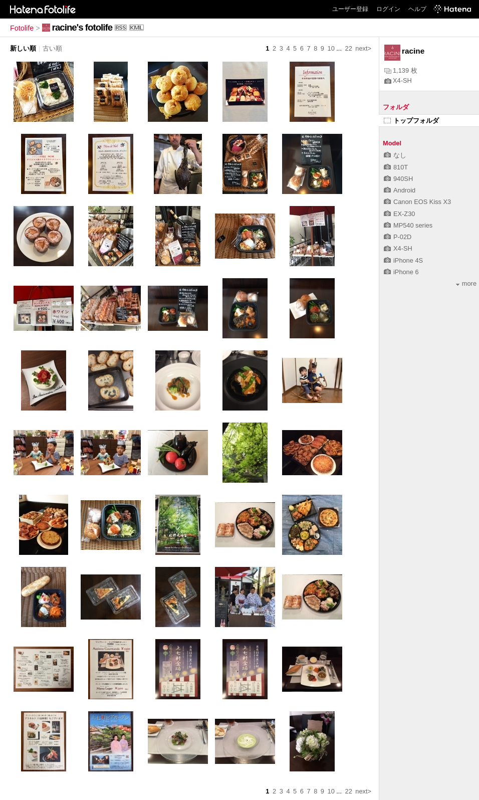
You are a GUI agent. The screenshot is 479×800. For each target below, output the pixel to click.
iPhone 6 (401, 272)
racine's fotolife (82, 27)
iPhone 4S (403, 260)
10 (331, 48)
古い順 (52, 48)
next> (363, 48)
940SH (398, 178)
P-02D (397, 237)
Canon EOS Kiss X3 (417, 202)
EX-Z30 (399, 214)
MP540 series (408, 225)
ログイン (388, 9)
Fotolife (22, 28)
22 (348, 48)
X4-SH (398, 80)
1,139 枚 (400, 70)
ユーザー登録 (350, 9)
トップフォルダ (411, 120)
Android (399, 190)
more (466, 283)
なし (395, 155)
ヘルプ (417, 9)
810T (396, 167)
